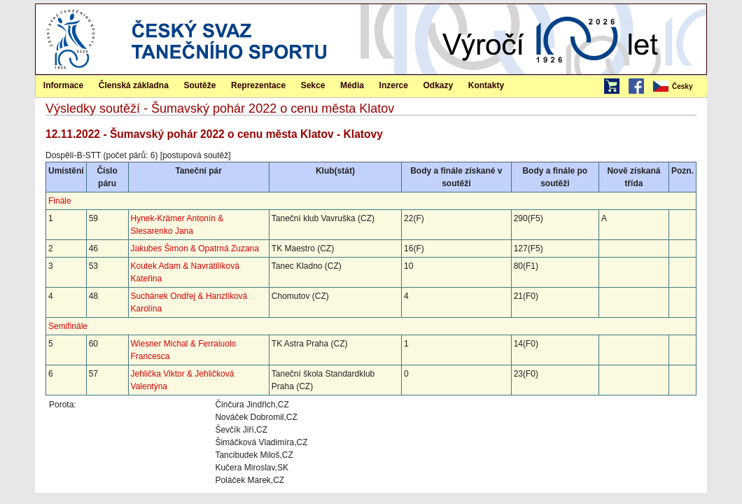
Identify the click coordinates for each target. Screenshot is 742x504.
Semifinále (68, 326)
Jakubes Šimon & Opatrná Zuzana (195, 248)
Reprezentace (258, 85)
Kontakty (486, 85)
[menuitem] (679, 86)
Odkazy (439, 85)
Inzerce (393, 85)
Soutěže (199, 85)
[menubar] (679, 86)
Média (352, 85)
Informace (63, 85)
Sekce (313, 85)
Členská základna (134, 85)
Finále (59, 201)
